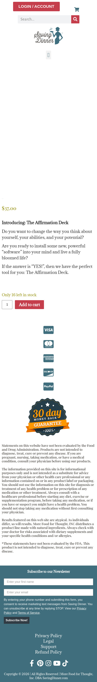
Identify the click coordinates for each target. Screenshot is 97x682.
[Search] (75, 19)
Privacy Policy (48, 635)
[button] (48, 55)
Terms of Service (29, 612)
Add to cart (29, 304)
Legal (48, 641)
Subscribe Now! (17, 620)
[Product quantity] (7, 304)
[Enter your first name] (48, 581)
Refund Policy (48, 652)
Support (48, 646)
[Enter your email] (48, 592)
